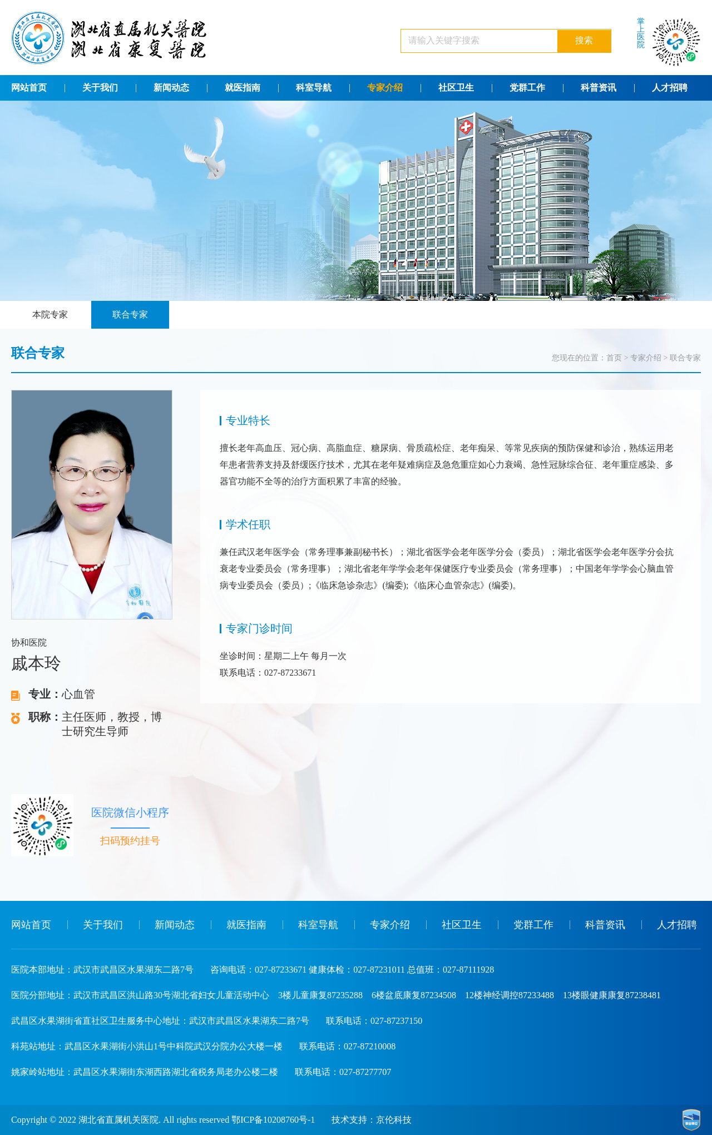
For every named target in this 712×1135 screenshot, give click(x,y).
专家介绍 (385, 87)
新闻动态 (171, 87)
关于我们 (100, 87)
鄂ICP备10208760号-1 (273, 1119)
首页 (614, 358)
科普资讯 (598, 87)
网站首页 (29, 87)
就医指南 (242, 87)
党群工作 (527, 87)
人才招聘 (670, 87)
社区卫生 (456, 87)
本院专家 (50, 314)
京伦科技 (394, 1119)
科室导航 (314, 87)
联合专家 (130, 314)
